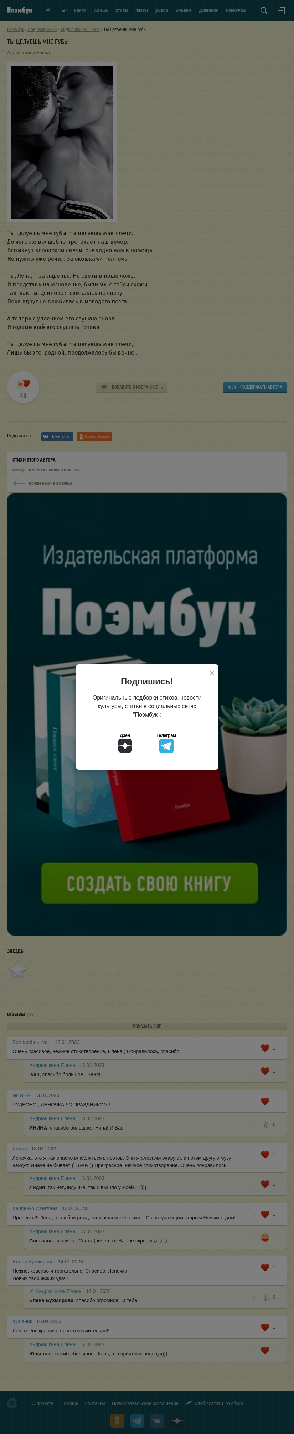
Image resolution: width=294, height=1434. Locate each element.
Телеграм (166, 743)
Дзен (125, 743)
